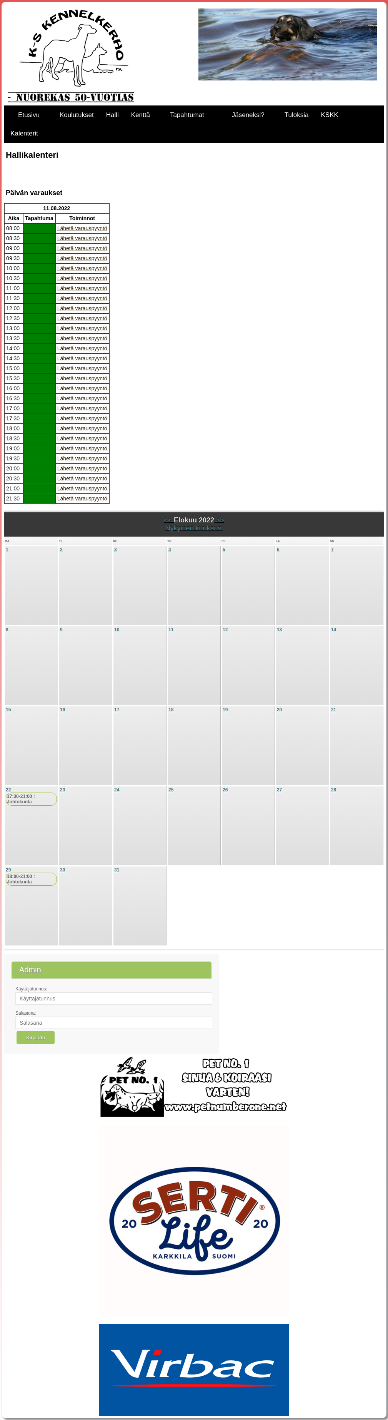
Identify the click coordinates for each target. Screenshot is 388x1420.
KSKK (329, 115)
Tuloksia (297, 115)
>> (219, 520)
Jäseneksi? (248, 115)
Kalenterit (24, 133)
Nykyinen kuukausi (194, 528)
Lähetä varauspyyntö (82, 228)
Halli (112, 115)
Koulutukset (77, 115)
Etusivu (29, 115)
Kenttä (140, 115)
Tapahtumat (187, 115)
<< (169, 520)
